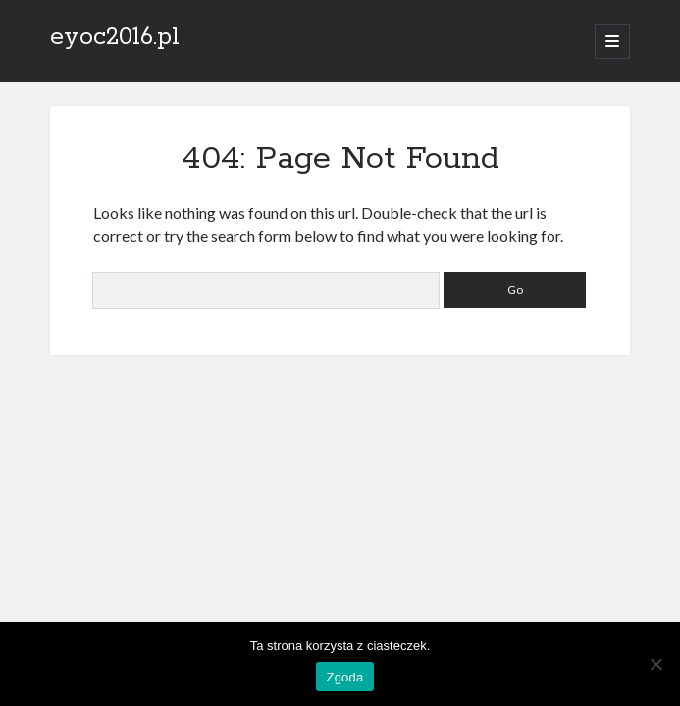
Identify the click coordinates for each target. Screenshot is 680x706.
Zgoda (344, 677)
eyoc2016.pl (115, 37)
